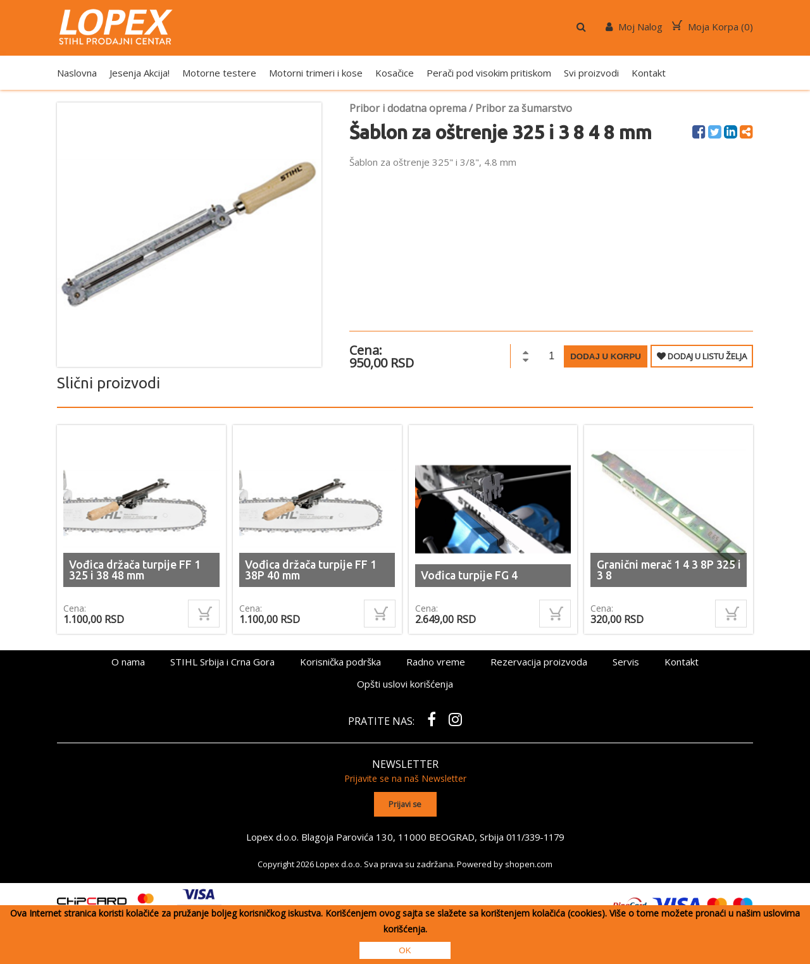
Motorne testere (219, 72)
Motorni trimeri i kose (316, 72)
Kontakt (649, 72)
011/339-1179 (535, 836)
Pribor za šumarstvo (523, 108)
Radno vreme (435, 661)
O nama (128, 661)
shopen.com (528, 863)
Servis (626, 661)
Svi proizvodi (591, 72)
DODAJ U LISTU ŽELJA (702, 356)
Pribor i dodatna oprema (407, 108)
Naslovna (77, 72)
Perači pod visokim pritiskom (489, 72)
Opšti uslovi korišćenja (405, 683)
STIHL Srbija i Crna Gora (222, 661)
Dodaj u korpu (605, 356)
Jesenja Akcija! (139, 72)
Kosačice (394, 72)
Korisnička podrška (340, 661)
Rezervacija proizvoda (538, 661)
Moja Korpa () (712, 26)
